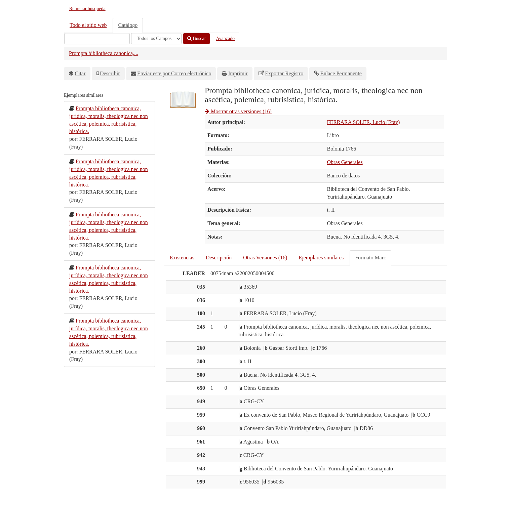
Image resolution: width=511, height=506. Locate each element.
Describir (110, 73)
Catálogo (127, 25)
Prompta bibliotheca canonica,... (103, 53)
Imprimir (238, 73)
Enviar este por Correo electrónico (174, 73)
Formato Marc (370, 257)
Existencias (182, 257)
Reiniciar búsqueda (87, 8)
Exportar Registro (284, 73)
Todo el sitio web (88, 25)
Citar (80, 73)
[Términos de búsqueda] (97, 38)
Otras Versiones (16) (265, 257)
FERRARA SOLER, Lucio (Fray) (363, 122)
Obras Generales (345, 162)
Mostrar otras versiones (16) (238, 111)
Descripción (219, 257)
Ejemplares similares (321, 257)
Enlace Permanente (341, 73)
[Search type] (156, 38)
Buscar (196, 38)
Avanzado (225, 38)
